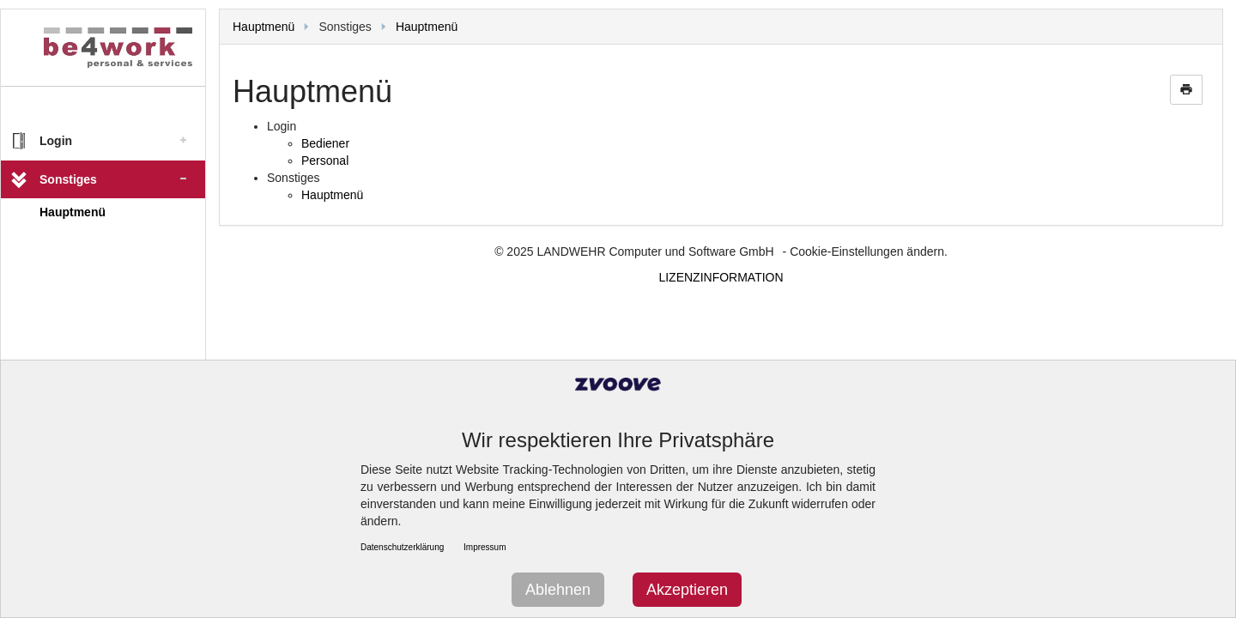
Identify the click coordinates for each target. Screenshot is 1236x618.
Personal (324, 160)
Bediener (325, 143)
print (1186, 89)
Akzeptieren (687, 589)
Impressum (485, 547)
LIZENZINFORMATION (720, 277)
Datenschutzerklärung (402, 547)
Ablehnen (558, 589)
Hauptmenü (72, 212)
